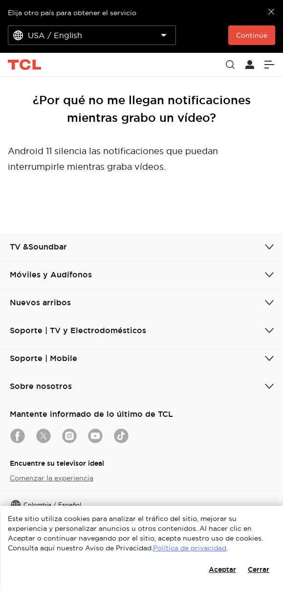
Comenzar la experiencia (51, 478)
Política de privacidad (189, 548)
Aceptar (222, 569)
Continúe (251, 35)
